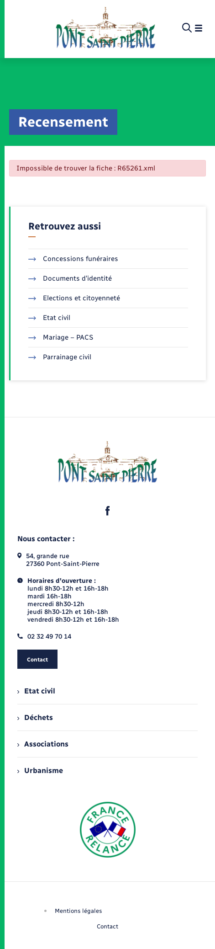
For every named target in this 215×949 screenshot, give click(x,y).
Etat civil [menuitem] (36, 691)
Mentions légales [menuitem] (78, 910)
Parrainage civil (59, 357)
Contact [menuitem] (107, 926)
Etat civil (49, 318)
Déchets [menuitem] (35, 717)
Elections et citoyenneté (74, 298)
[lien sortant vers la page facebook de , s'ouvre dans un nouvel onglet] (108, 510)
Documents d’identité (70, 278)
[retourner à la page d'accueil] (105, 28)
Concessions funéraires (73, 259)
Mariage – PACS (60, 337)
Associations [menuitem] (42, 744)
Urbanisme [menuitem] (40, 770)
